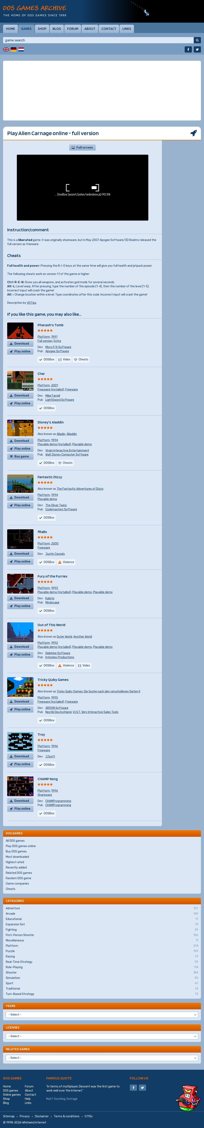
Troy (41, 734)
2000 (55, 543)
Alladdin (72, 434)
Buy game (21, 456)
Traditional (102, 989)
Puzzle (102, 951)
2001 (54, 385)
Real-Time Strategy (102, 962)
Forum (72, 29)
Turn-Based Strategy (102, 994)
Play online (22, 351)
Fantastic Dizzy (50, 477)
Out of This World (51, 625)
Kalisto (49, 598)
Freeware (71, 389)
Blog (57, 29)
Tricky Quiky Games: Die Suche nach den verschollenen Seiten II (98, 691)
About (89, 29)
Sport (102, 983)
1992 (54, 643)
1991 (54, 337)
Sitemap (9, 1116)
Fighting (102, 930)
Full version (45, 341)
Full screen (84, 147)
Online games (12, 1094)
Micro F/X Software (58, 347)
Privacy (25, 1116)
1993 (54, 588)
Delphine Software (57, 653)
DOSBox (49, 359)
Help (28, 1099)
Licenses (12, 1027)
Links (126, 29)
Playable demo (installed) (54, 444)
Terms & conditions (67, 1116)
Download (21, 343)
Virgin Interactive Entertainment (67, 450)
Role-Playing (102, 967)
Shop (42, 29)
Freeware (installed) (51, 389)
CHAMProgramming (58, 801)
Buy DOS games (16, 851)
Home (10, 29)
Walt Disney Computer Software (67, 454)
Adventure (102, 908)
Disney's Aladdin (51, 422)
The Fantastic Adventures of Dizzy (80, 489)
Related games (18, 1049)
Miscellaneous (102, 941)
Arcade (102, 914)
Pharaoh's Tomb (50, 325)
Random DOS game (18, 878)
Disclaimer (42, 1116)
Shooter (102, 973)
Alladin (61, 434)
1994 (54, 440)
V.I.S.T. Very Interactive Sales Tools (95, 712)
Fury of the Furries (52, 576)
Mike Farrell (52, 395)
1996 (54, 746)
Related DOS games (19, 873)
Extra (57, 341)
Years (10, 1006)
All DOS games (15, 841)
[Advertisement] (102, 90)
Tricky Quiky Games (53, 679)
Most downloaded (17, 857)
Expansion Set (102, 924)
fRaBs (42, 532)
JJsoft (50, 756)
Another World (82, 636)
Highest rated (15, 862)
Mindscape (52, 602)
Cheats (10, 889)
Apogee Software (57, 351)
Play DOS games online (21, 846)
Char (41, 373)
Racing (102, 957)
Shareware (45, 795)
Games (26, 29)
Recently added (16, 867)
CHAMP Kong (48, 779)
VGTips (31, 303)
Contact (108, 29)
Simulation (102, 978)
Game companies (17, 883)
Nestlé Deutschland (58, 712)
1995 (54, 697)
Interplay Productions (59, 657)
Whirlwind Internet (34, 1122)
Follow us (139, 1078)
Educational (102, 919)
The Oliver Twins (56, 505)
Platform (44, 337)
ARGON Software (56, 708)
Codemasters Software (61, 509)
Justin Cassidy (55, 554)
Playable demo (82, 444)
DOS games (12, 1078)
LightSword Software (59, 400)
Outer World (64, 636)
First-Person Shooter (102, 935)
